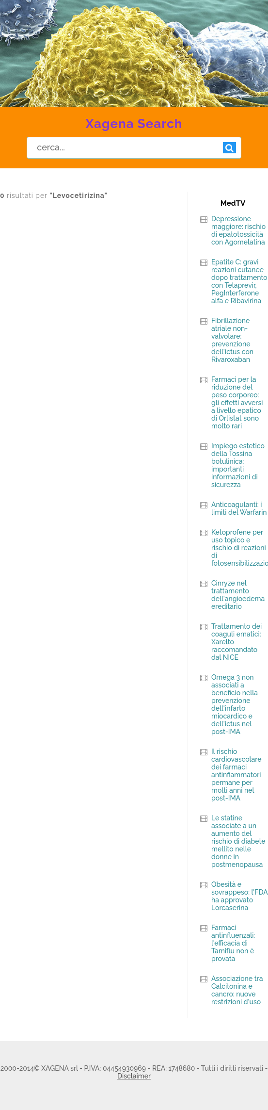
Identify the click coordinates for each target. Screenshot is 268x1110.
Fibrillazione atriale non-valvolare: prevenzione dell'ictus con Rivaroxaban (232, 340)
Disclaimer (134, 1076)
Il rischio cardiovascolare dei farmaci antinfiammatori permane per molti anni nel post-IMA (236, 775)
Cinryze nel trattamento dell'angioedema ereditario (238, 594)
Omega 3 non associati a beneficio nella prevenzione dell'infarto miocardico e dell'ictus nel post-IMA (234, 704)
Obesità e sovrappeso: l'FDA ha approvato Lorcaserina (239, 896)
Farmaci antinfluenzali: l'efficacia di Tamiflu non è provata (233, 943)
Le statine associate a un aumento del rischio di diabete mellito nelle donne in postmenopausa (238, 841)
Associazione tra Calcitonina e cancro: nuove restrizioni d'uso (237, 990)
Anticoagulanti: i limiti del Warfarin (239, 508)
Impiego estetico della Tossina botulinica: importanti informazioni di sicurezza (238, 465)
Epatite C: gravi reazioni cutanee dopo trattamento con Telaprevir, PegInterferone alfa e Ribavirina (239, 281)
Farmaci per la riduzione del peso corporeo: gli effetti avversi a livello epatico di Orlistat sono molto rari (237, 402)
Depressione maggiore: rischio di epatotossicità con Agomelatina (238, 230)
